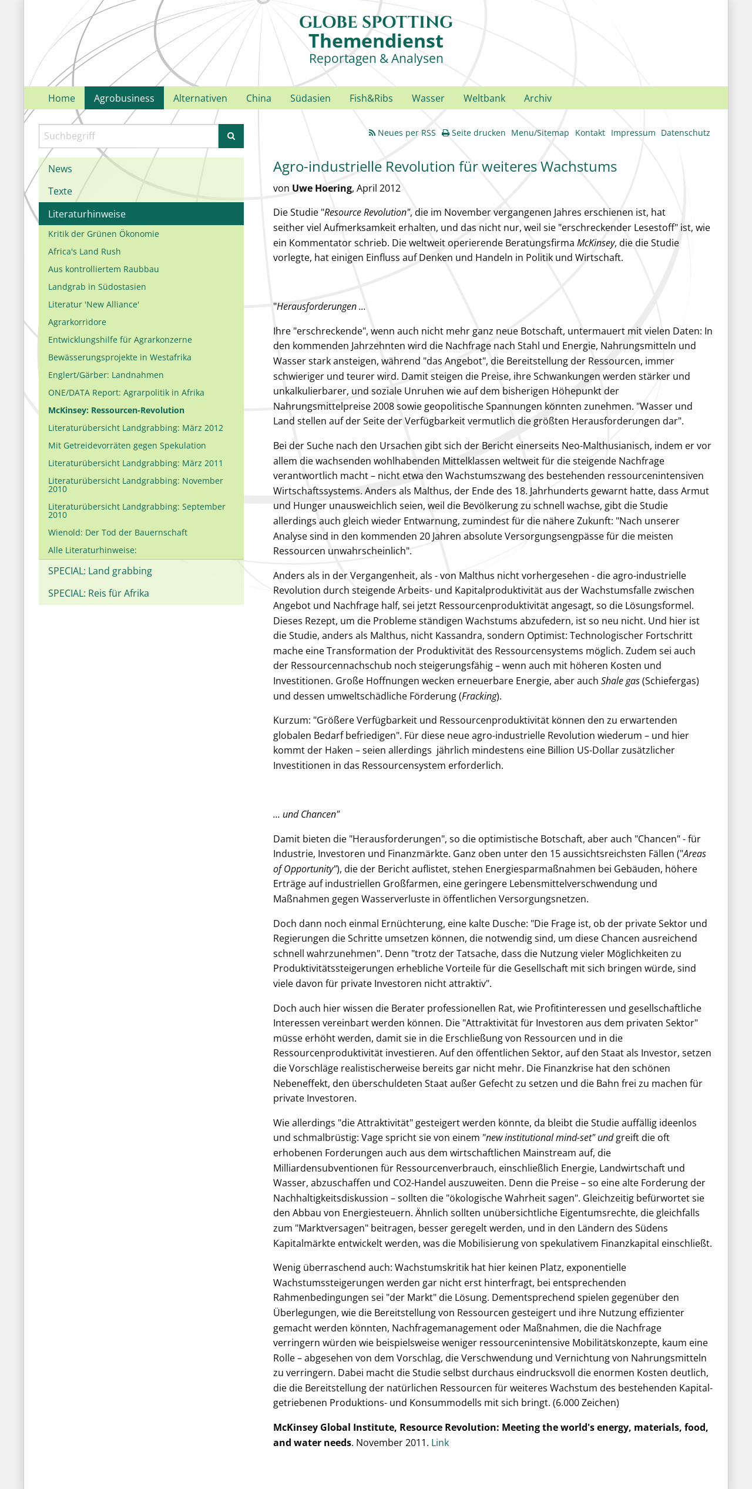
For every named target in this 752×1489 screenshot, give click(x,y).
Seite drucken (474, 132)
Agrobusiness (124, 98)
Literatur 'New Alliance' (93, 304)
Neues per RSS (402, 132)
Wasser (428, 98)
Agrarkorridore (77, 321)
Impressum (633, 132)
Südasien (310, 98)
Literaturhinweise (87, 214)
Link (440, 1442)
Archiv (538, 98)
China (258, 98)
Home (61, 98)
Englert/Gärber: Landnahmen (106, 374)
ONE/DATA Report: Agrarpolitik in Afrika (126, 392)
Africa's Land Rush (84, 251)
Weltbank (484, 98)
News (60, 168)
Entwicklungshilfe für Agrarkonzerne (120, 339)
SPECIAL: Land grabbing (100, 570)
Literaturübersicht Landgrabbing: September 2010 (137, 510)
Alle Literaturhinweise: (92, 550)
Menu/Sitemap (540, 132)
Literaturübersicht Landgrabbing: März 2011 (135, 463)
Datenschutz (685, 132)
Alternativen (200, 98)
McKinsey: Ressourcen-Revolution (116, 410)
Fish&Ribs (371, 98)
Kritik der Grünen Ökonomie (103, 233)
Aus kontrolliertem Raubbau (103, 269)
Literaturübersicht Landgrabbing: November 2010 (135, 484)
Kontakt (590, 132)
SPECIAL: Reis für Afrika (98, 593)
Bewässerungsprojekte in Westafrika (120, 357)
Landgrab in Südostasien (97, 286)
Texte (60, 191)
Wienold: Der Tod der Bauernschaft (117, 532)
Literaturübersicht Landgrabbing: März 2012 (135, 427)
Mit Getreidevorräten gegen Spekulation (127, 445)
